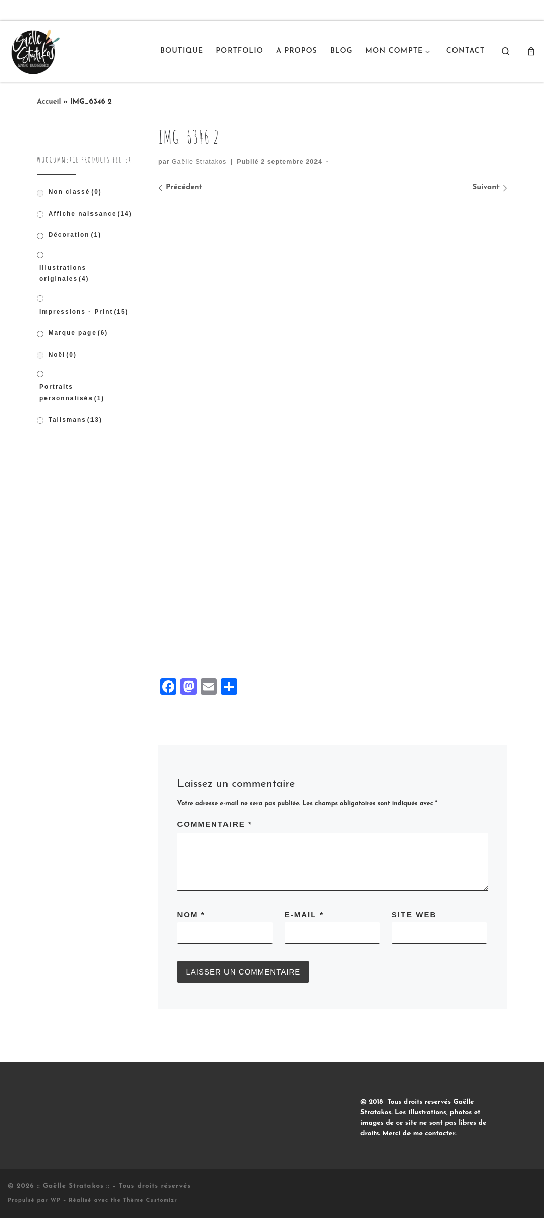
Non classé (75, 192)
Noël (63, 354)
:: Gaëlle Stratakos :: (73, 1186)
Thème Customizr (150, 1200)
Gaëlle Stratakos (199, 161)
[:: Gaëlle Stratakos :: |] (34, 50)
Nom (191, 914)
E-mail (304, 914)
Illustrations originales (64, 273)
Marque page (78, 332)
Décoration (75, 234)
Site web (414, 914)
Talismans (75, 419)
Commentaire (214, 824)
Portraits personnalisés (71, 392)
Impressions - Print (84, 311)
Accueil (49, 102)
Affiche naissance (90, 213)
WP (55, 1200)
